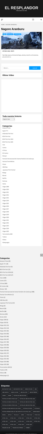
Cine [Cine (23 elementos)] (36, 389)
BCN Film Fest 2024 (7, 139)
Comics (4, 147)
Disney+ (4, 156)
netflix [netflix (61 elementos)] (10, 415)
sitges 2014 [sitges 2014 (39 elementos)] (21, 418)
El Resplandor (21, 8)
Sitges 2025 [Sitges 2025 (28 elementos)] (29, 424)
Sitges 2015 (5, 203)
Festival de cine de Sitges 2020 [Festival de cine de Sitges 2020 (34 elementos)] (27, 398)
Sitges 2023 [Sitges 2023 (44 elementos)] (13, 424)
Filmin (4, 164)
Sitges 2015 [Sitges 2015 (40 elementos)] (29, 418)
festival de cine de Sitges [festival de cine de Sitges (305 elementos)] (20, 395)
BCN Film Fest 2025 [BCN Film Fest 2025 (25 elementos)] (18, 389)
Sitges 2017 (5, 209)
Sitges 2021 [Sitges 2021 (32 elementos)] (37, 421)
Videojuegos (5, 242)
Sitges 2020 (5, 217)
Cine (4, 34)
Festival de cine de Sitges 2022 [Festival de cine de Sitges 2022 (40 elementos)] (27, 402)
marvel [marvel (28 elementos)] (4, 415)
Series (4, 184)
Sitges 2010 (5, 189)
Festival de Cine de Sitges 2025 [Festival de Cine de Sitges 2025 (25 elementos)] (27, 405)
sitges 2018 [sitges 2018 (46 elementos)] (13, 421)
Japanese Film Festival (8, 170)
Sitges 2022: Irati (8, 51)
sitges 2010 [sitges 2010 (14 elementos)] (29, 415)
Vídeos (4, 240)
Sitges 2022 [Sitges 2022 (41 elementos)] (5, 424)
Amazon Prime (6, 128)
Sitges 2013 (5, 198)
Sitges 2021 (5, 220)
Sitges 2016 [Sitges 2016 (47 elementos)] (37, 418)
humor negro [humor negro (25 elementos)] (36, 411)
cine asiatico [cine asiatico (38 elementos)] (5, 392)
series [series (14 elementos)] (22, 415)
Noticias (4, 181)
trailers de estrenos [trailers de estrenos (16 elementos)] (17, 427)
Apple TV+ (5, 131)
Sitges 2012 (5, 195)
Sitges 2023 (5, 226)
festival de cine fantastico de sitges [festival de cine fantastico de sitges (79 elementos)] (11, 408)
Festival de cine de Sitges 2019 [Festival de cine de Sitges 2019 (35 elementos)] (9, 398)
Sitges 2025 (5, 231)
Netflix (4, 178)
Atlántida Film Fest (7, 133)
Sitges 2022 (17, 34)
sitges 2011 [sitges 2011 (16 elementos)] (37, 415)
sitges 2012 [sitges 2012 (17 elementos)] (5, 418)
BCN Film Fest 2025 (7, 142)
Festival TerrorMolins (8, 161)
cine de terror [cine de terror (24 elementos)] (33, 392)
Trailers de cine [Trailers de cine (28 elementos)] (6, 427)
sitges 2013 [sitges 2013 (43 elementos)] (13, 418)
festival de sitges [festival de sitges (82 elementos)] (27, 408)
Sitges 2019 (5, 214)
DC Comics (5, 153)
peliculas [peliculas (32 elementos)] (16, 415)
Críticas (10, 34)
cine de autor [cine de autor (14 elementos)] (23, 392)
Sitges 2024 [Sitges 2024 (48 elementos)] (21, 424)
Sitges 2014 (5, 200)
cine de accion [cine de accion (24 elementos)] (14, 392)
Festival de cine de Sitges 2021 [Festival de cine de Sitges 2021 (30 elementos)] (9, 402)
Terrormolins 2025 (7, 234)
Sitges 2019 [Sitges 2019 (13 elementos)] (21, 421)
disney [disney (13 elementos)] (9, 395)
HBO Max (5, 167)
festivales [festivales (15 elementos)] (37, 408)
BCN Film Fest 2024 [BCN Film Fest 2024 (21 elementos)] (6, 389)
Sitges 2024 (5, 228)
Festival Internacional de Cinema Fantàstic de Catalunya (18, 159)
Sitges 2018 (5, 212)
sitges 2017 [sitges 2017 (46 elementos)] (5, 421)
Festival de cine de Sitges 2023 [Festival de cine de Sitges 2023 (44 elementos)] (9, 405)
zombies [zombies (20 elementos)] (28, 427)
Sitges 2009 (5, 187)
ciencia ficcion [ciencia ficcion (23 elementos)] (28, 389)
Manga (4, 173)
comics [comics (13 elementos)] (4, 395)
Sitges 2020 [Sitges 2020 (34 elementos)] (29, 421)
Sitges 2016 (5, 206)
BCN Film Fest (6, 136)
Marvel (4, 175)
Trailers (4, 237)
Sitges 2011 (5, 192)
